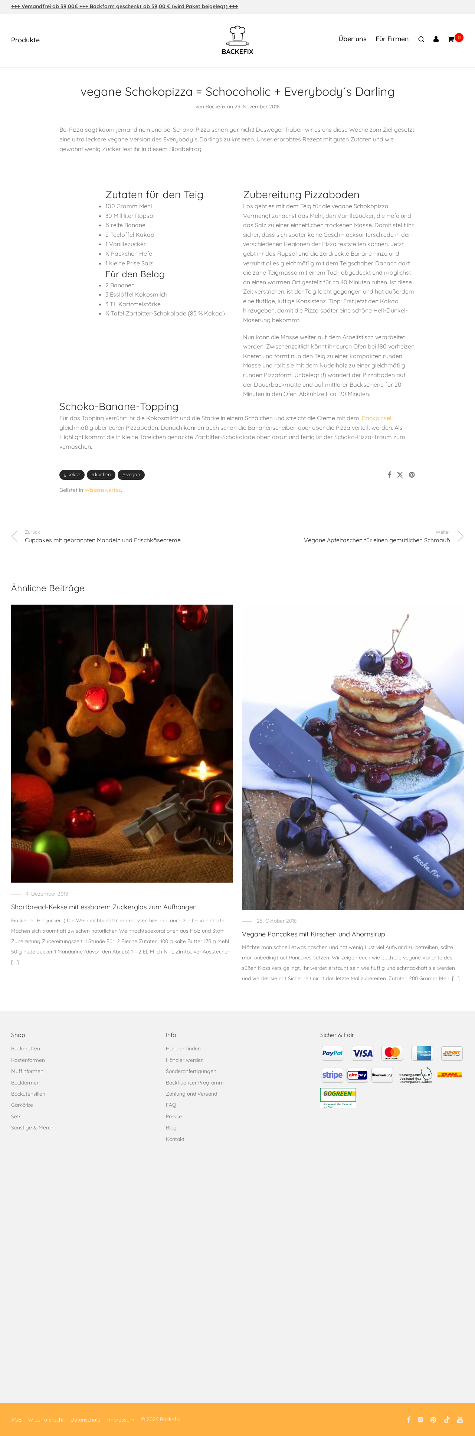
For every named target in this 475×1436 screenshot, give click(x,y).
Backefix (216, 106)
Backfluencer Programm (195, 1082)
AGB (16, 1419)
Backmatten (25, 1048)
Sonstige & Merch (32, 1127)
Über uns (352, 39)
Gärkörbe (22, 1105)
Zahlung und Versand (191, 1093)
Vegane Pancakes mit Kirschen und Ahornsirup (313, 934)
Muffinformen (27, 1071)
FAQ (171, 1105)
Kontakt (175, 1139)
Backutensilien (28, 1093)
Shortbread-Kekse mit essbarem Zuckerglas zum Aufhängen (104, 907)
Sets (16, 1116)
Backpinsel (377, 418)
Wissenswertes (103, 490)
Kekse (74, 474)
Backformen (25, 1082)
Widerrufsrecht (46, 1419)
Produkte (25, 40)
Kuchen (103, 474)
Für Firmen (392, 39)
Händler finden (183, 1048)
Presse (174, 1116)
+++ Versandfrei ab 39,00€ (45, 6)
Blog (171, 1127)
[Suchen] (421, 39)
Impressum (120, 1419)
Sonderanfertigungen (191, 1071)
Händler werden (185, 1060)
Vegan (133, 474)
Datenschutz (86, 1419)
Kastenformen (28, 1060)
